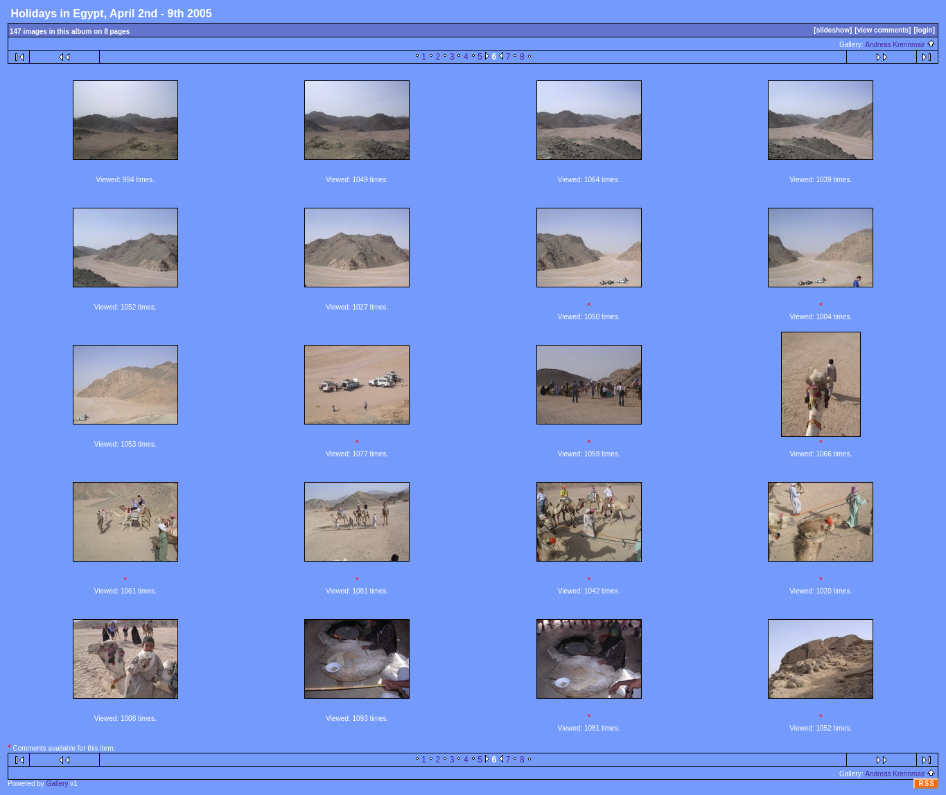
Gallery (57, 783)
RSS (926, 783)
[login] (924, 30)
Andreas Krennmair (900, 44)
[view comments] (883, 30)
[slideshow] (833, 30)
